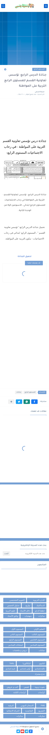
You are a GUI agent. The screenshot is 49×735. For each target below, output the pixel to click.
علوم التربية (10, 611)
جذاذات (18, 392)
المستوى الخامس (37, 640)
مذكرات (41, 616)
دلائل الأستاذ (25, 611)
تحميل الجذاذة (24, 256)
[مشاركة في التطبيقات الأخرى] (11, 401)
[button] (34, 401)
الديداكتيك (40, 605)
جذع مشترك (40, 674)
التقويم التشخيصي (17, 600)
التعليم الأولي (39, 629)
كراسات (41, 692)
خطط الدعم (40, 611)
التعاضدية (29, 711)
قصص (26, 687)
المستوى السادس (37, 645)
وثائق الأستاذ (13, 616)
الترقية (11, 705)
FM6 (43, 705)
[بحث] (3, 6)
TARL (11, 663)
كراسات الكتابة (19, 692)
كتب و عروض (12, 687)
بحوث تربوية (40, 687)
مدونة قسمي (15, 727)
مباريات (41, 716)
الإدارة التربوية (39, 600)
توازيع (28, 605)
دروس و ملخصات (20, 650)
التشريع (42, 711)
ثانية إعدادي (10, 669)
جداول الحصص (13, 605)
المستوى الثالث (38, 634)
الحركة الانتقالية (13, 711)
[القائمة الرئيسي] (46, 6)
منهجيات (28, 616)
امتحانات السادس (15, 645)
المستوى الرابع (39, 69)
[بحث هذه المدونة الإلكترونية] (28, 553)
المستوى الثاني (16, 634)
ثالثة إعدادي (40, 669)
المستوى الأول (17, 629)
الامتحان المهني (27, 705)
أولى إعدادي (25, 669)
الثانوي (42, 663)
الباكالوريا (27, 663)
